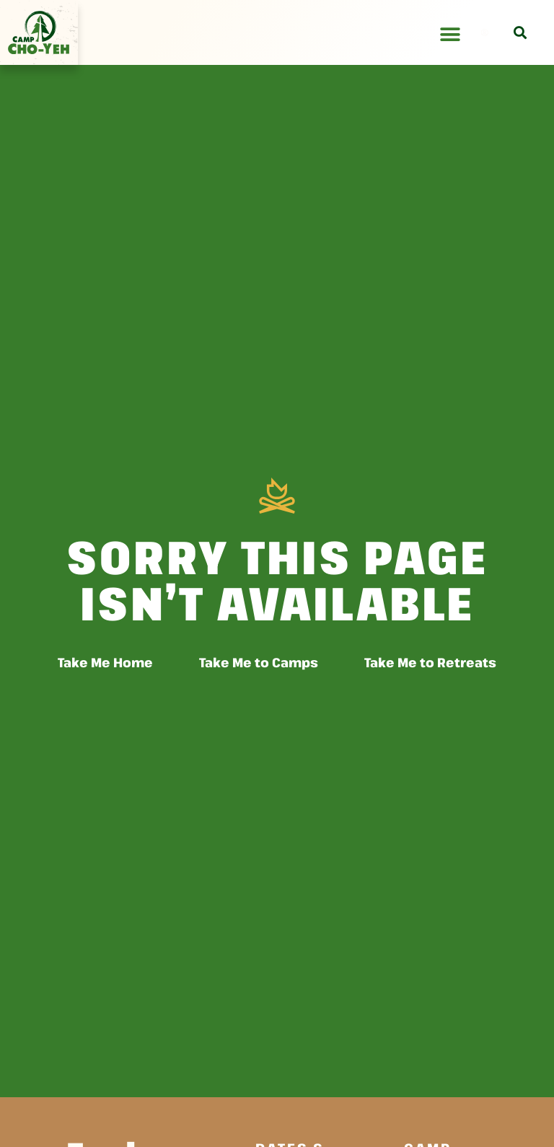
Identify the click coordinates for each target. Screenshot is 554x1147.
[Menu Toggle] (450, 34)
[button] (520, 33)
